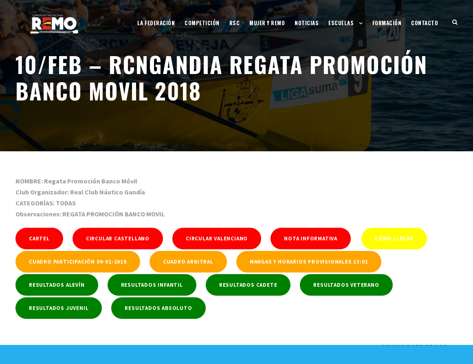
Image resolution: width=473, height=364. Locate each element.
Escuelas (341, 23)
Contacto (424, 23)
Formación (387, 23)
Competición (202, 23)
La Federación (156, 23)
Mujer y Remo (267, 23)
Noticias (307, 23)
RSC (234, 23)
